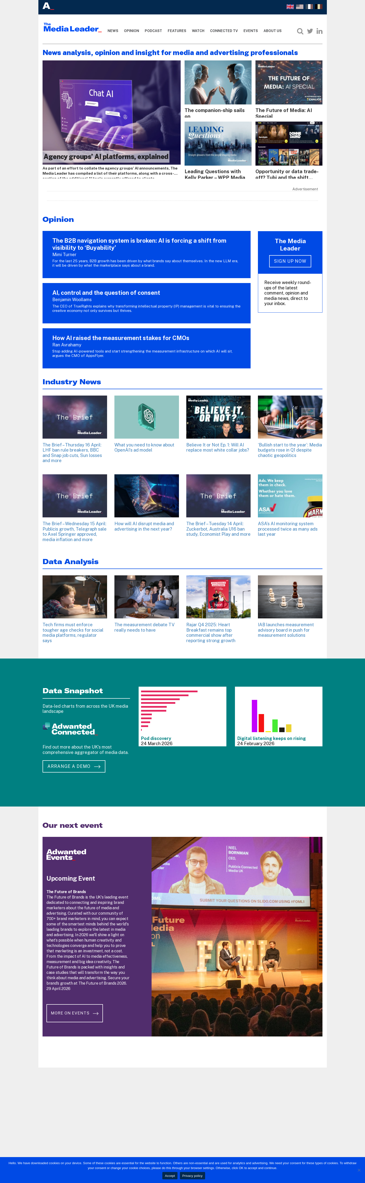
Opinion (131, 31)
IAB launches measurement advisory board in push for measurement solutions (286, 628)
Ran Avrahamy (66, 342)
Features (177, 31)
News (113, 31)
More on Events (76, 1007)
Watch (198, 31)
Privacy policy (192, 1176)
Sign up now (290, 259)
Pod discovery (156, 736)
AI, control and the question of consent (106, 290)
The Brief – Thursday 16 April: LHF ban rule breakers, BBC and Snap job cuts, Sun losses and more (72, 450)
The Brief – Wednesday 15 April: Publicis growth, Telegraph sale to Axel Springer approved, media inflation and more (75, 529)
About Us (273, 31)
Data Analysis (71, 559)
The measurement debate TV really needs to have (144, 625)
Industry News (72, 379)
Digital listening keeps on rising (271, 736)
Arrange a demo (73, 764)
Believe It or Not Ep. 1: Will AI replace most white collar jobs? (217, 445)
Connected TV (224, 31)
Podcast (153, 31)
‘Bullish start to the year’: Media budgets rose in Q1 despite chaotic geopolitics (290, 448)
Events (250, 31)
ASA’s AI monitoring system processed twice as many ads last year (288, 527)
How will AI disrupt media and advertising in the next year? (144, 524)
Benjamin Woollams (72, 297)
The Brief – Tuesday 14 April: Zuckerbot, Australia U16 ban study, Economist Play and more (218, 527)
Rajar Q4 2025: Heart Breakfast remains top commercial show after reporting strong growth (210, 630)
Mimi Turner (64, 252)
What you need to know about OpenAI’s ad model (144, 445)
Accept (170, 1176)
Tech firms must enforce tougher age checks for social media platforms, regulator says (73, 630)
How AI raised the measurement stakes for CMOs (120, 335)
